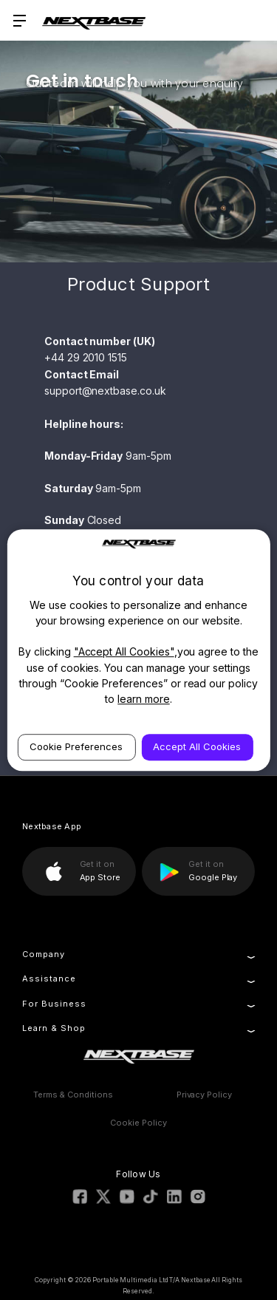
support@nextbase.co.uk (104, 390)
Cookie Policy (138, 1122)
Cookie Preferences (76, 746)
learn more (143, 698)
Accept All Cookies (197, 746)
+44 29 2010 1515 (85, 357)
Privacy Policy (204, 1094)
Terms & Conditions (73, 1094)
